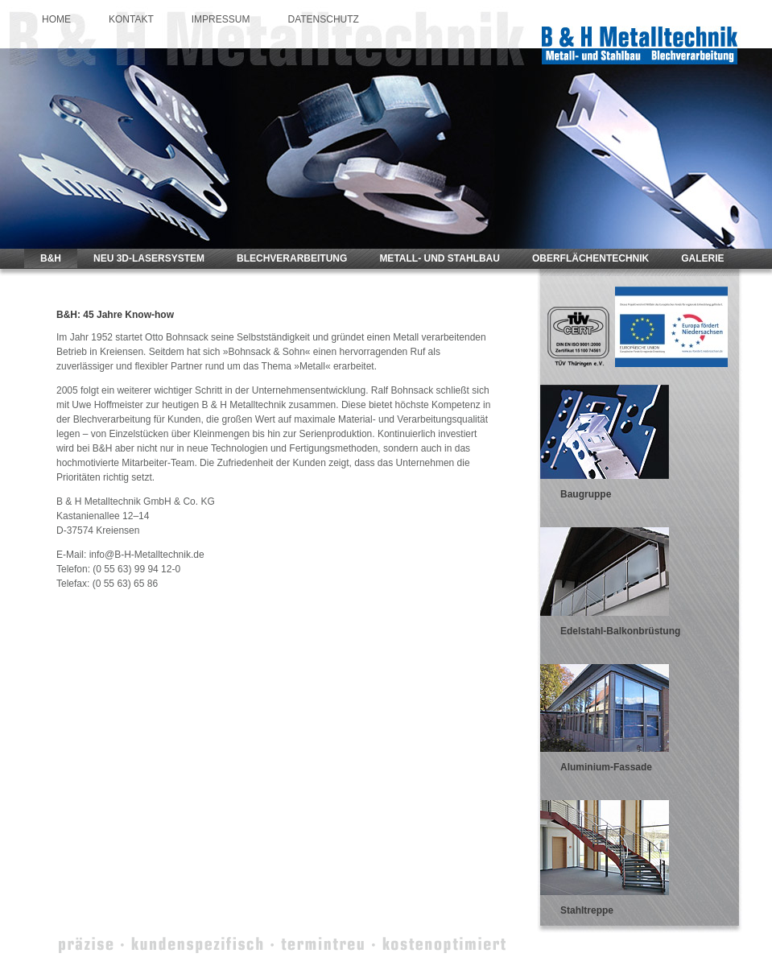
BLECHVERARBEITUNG (292, 258)
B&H (50, 258)
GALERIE (702, 258)
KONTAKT (131, 19)
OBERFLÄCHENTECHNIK (590, 258)
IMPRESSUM (221, 19)
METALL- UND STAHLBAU (439, 258)
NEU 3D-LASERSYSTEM (148, 258)
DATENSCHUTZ (322, 19)
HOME (56, 19)
